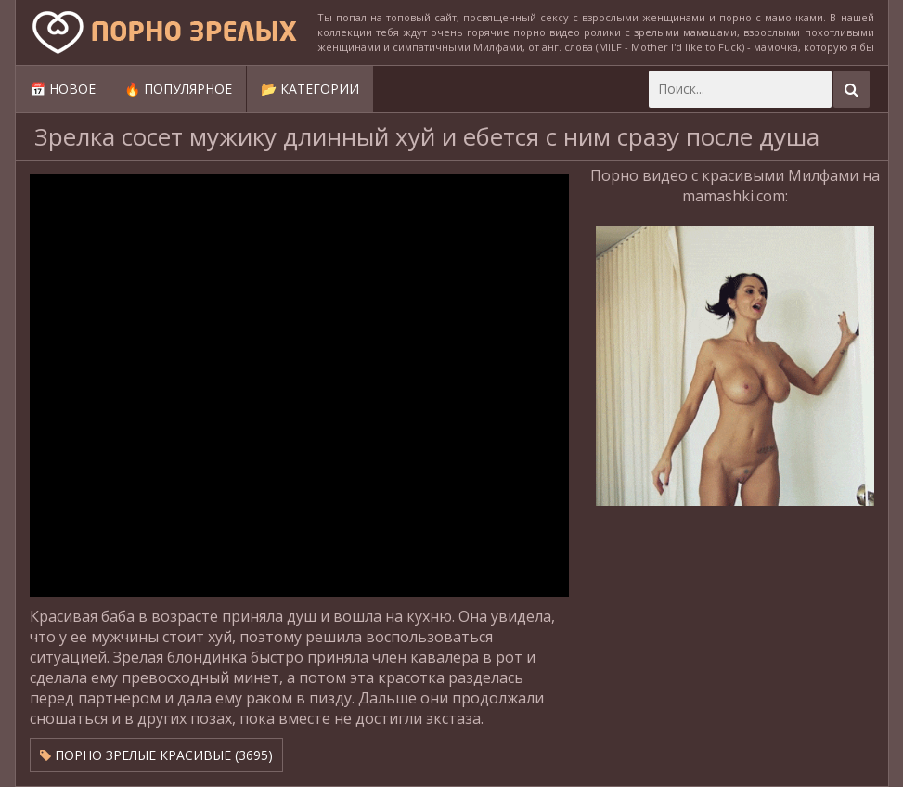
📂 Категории (310, 88)
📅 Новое (63, 88)
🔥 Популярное (178, 88)
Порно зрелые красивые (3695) (156, 755)
